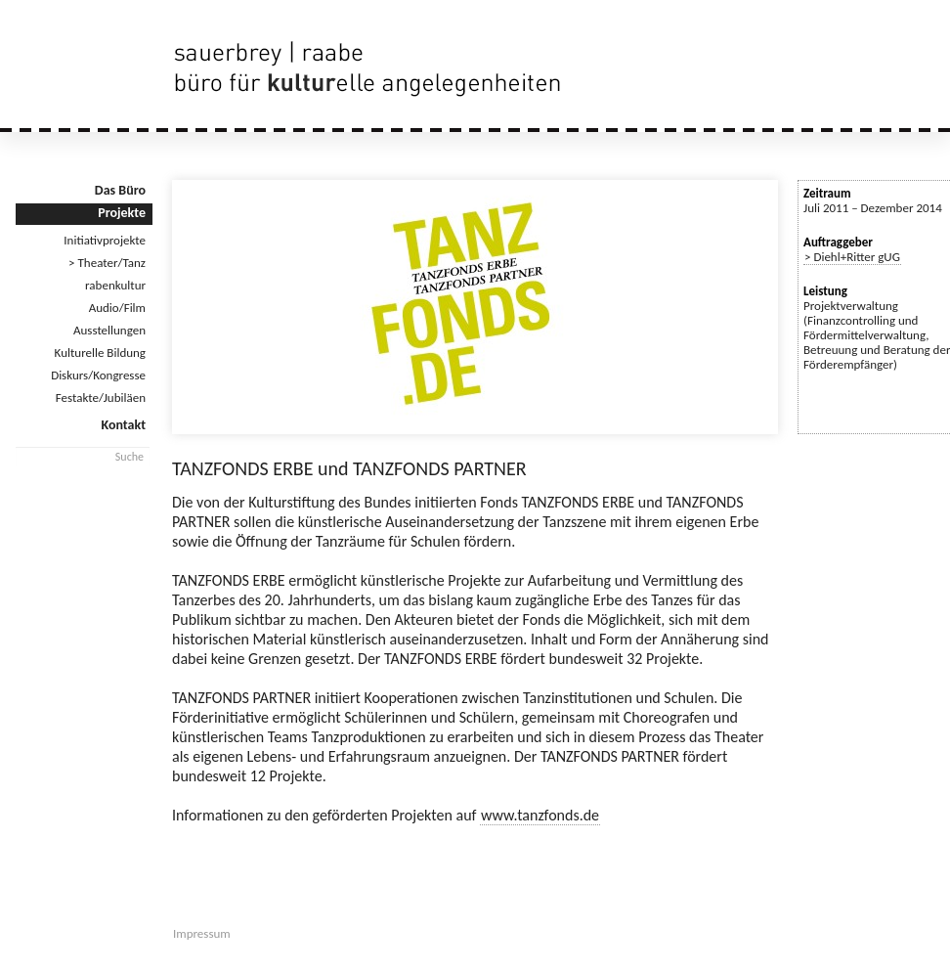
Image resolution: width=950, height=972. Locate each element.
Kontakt (124, 425)
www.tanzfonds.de (540, 815)
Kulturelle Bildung (100, 352)
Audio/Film (117, 307)
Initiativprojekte (105, 240)
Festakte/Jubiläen (101, 397)
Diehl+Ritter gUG (856, 256)
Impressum (202, 933)
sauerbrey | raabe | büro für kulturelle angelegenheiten (371, 68)
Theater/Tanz (112, 262)
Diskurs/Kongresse (98, 375)
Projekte (122, 212)
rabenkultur (115, 285)
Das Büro (120, 190)
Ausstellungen (109, 330)
